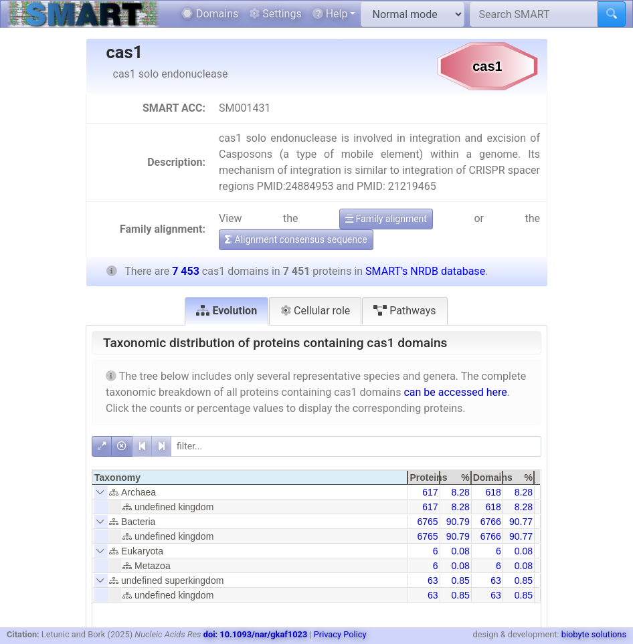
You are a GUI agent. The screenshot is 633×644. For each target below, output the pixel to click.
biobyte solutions (593, 634)
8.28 (460, 492)
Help (330, 13)
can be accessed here (455, 392)
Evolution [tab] (226, 310)
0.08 (460, 551)
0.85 (460, 580)
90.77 (521, 521)
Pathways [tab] (404, 310)
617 (430, 492)
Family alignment (386, 218)
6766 (490, 521)
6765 (427, 521)
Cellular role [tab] (315, 310)
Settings (275, 13)
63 (433, 580)
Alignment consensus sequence (296, 239)
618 (493, 492)
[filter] (356, 446)
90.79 (458, 521)
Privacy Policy (340, 634)
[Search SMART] (534, 14)
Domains (209, 13)
